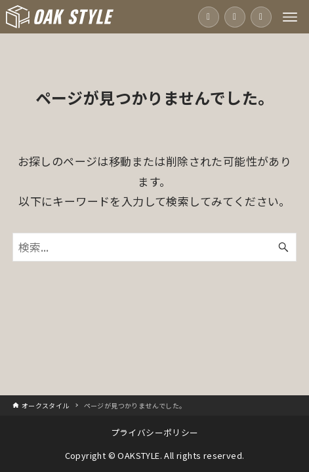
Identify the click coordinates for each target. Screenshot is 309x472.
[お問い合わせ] (234, 17)
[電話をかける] (208, 17)
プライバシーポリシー (155, 432)
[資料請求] (261, 17)
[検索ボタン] (283, 247)
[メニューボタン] (290, 17)
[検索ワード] (154, 247)
